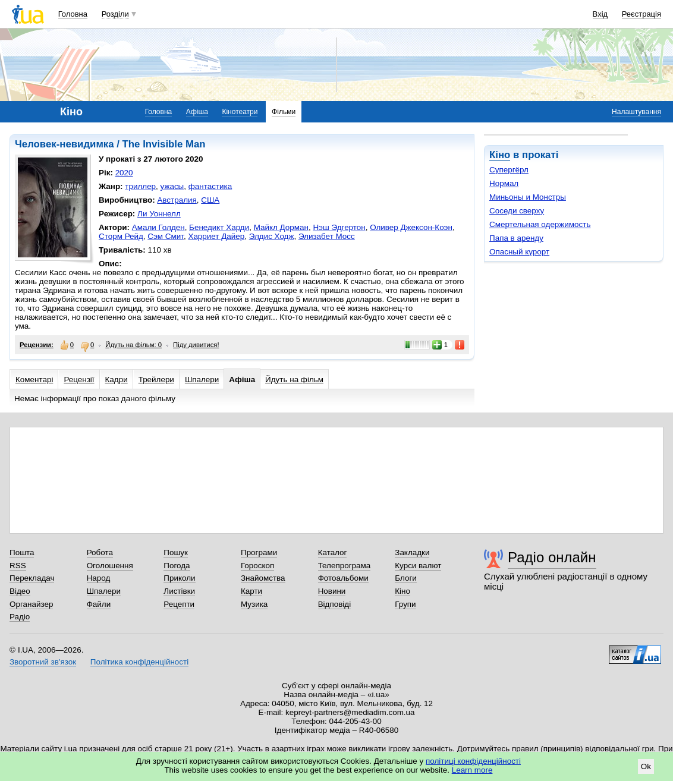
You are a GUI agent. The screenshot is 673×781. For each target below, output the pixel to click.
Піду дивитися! (196, 344)
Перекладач (32, 578)
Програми (259, 552)
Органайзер (31, 604)
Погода (176, 565)
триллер (140, 186)
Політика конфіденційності (139, 661)
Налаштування (636, 112)
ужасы (172, 186)
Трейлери (156, 379)
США (210, 200)
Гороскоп (257, 565)
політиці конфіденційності (473, 761)
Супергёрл (509, 169)
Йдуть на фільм (294, 379)
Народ (99, 578)
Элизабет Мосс (326, 236)
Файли (99, 604)
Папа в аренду (516, 238)
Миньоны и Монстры (527, 197)
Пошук (175, 552)
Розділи (115, 14)
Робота (100, 552)
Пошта (22, 552)
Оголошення (110, 565)
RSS (18, 565)
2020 (124, 172)
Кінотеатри (239, 112)
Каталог (332, 552)
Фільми (283, 112)
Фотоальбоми (343, 578)
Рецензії (79, 379)
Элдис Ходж (271, 236)
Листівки (179, 591)
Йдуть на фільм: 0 (133, 344)
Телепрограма (344, 565)
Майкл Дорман (281, 227)
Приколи (179, 578)
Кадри (116, 379)
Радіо (20, 616)
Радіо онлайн (552, 557)
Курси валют (418, 565)
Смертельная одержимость (539, 224)
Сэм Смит (165, 236)
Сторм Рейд (121, 236)
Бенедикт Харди (219, 227)
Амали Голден (158, 227)
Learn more (472, 770)
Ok (646, 766)
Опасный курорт (519, 251)
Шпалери (202, 379)
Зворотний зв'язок (43, 661)
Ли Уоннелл (159, 213)
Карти (251, 591)
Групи (405, 604)
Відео (20, 591)
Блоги (406, 578)
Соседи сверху (516, 210)
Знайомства (263, 578)
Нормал (503, 183)
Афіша (197, 112)
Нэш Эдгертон (339, 227)
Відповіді (334, 604)
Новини (332, 591)
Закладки (412, 552)
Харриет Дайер (216, 236)
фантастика (210, 186)
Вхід (600, 14)
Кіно (499, 154)
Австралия (176, 200)
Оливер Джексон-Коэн (411, 227)
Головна (72, 14)
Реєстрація (641, 14)
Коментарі (34, 379)
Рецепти (178, 604)
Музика (254, 604)
